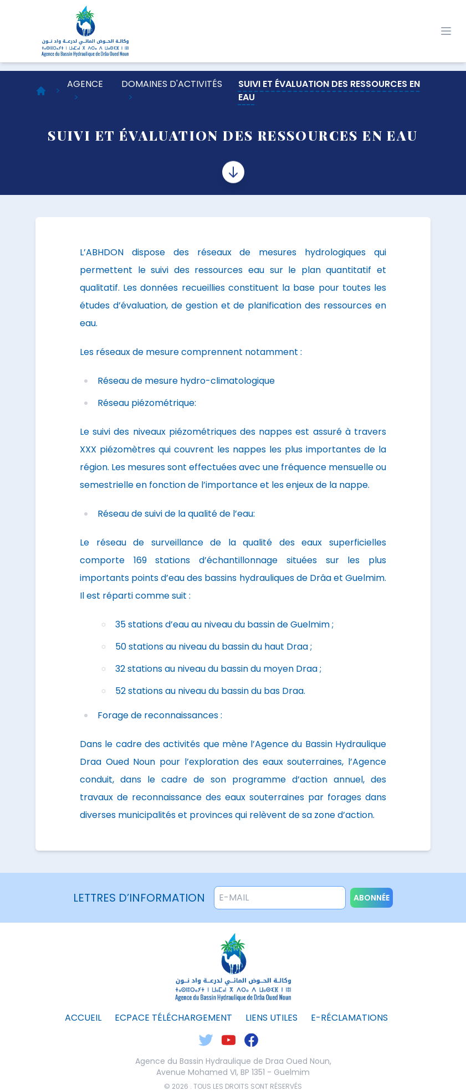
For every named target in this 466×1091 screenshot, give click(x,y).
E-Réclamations (349, 1017)
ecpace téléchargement (173, 1017)
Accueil (83, 1017)
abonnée (372, 897)
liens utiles (271, 1017)
